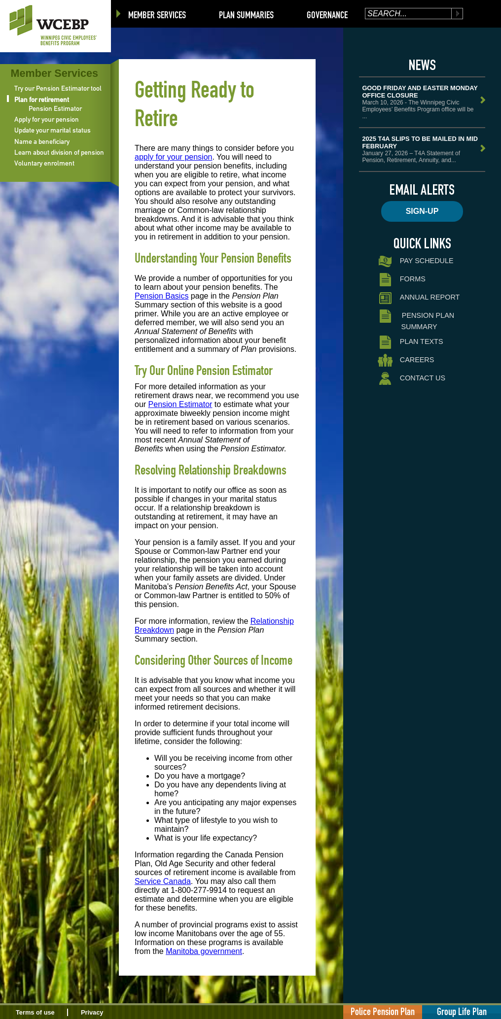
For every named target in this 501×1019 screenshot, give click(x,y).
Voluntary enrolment (44, 163)
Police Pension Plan (383, 1011)
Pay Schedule (415, 261)
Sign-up (422, 211)
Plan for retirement (41, 99)
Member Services (157, 15)
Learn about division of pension (59, 152)
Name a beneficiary (42, 141)
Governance (327, 15)
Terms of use (35, 1012)
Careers (406, 360)
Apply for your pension (46, 119)
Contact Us (411, 378)
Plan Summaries (246, 15)
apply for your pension (173, 157)
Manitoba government (204, 951)
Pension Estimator (55, 108)
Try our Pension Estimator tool (58, 88)
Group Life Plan (462, 1011)
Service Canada (163, 881)
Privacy (92, 1012)
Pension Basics (161, 296)
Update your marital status (52, 130)
